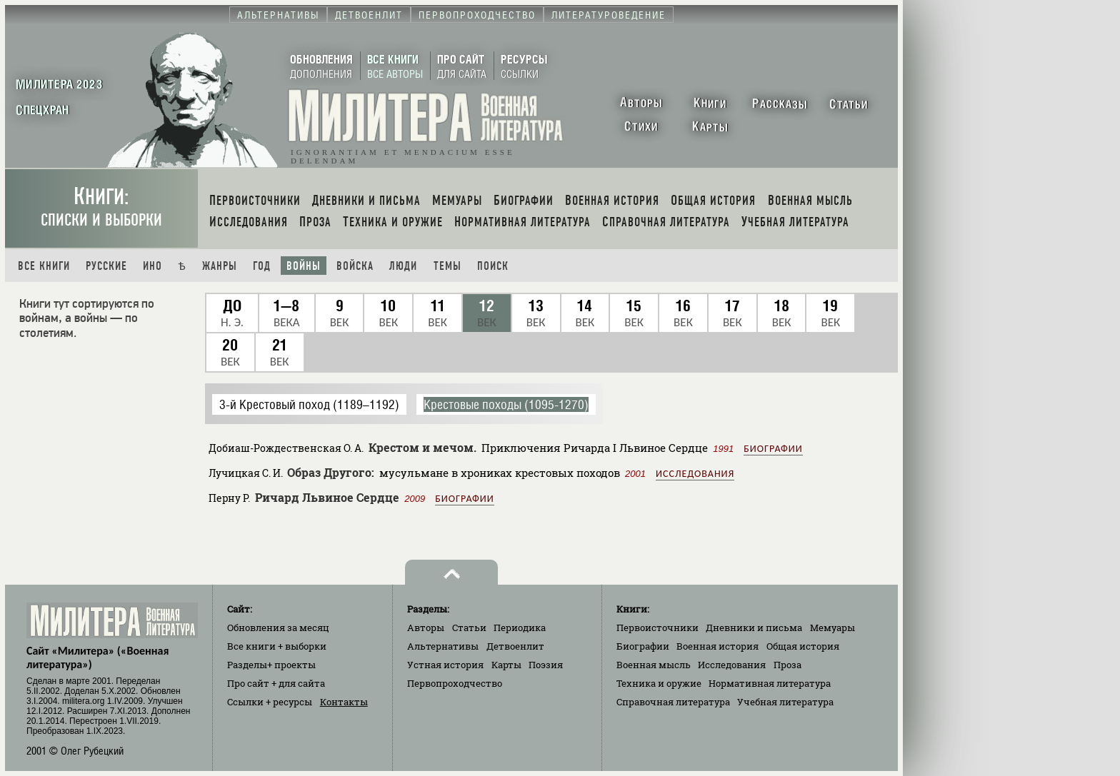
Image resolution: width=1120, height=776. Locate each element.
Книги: (101, 206)
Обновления (278, 627)
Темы (447, 265)
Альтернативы (443, 646)
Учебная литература (785, 701)
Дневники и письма (754, 627)
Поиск (493, 265)
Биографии (773, 449)
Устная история (445, 664)
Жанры (219, 265)
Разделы (271, 664)
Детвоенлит (515, 646)
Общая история (802, 646)
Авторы (425, 627)
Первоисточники (657, 627)
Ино (152, 265)
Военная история (717, 646)
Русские (106, 265)
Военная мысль (653, 664)
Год (262, 265)
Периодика (520, 627)
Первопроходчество (454, 683)
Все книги (44, 265)
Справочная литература (673, 701)
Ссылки (269, 701)
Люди (403, 265)
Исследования (695, 474)
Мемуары (832, 627)
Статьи (469, 627)
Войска (355, 265)
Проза (787, 664)
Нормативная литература (770, 683)
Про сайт (276, 683)
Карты (506, 664)
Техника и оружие (658, 683)
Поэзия (546, 664)
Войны (303, 265)
